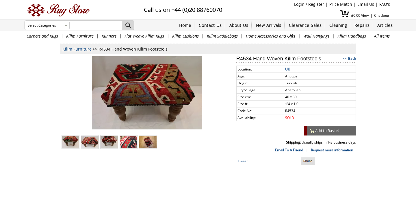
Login (299, 4)
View (365, 15)
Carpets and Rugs (42, 36)
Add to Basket (324, 130)
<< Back (349, 58)
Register (316, 4)
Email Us (365, 4)
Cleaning (338, 25)
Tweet (243, 161)
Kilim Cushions (185, 36)
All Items (382, 36)
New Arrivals (268, 25)
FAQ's (384, 4)
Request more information (332, 150)
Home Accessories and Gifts (270, 36)
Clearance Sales (305, 25)
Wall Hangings (316, 36)
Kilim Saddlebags (222, 36)
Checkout (381, 15)
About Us (238, 25)
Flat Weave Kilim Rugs (144, 36)
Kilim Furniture (80, 36)
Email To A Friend (289, 150)
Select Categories (42, 25)
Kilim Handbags (351, 36)
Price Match (340, 4)
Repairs (362, 25)
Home (185, 25)
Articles (385, 25)
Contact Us (210, 25)
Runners (109, 36)
